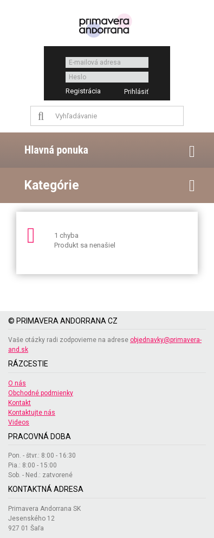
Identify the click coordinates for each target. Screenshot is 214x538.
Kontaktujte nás (31, 412)
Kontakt (19, 403)
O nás (17, 383)
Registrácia (83, 91)
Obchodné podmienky (40, 393)
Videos (18, 422)
